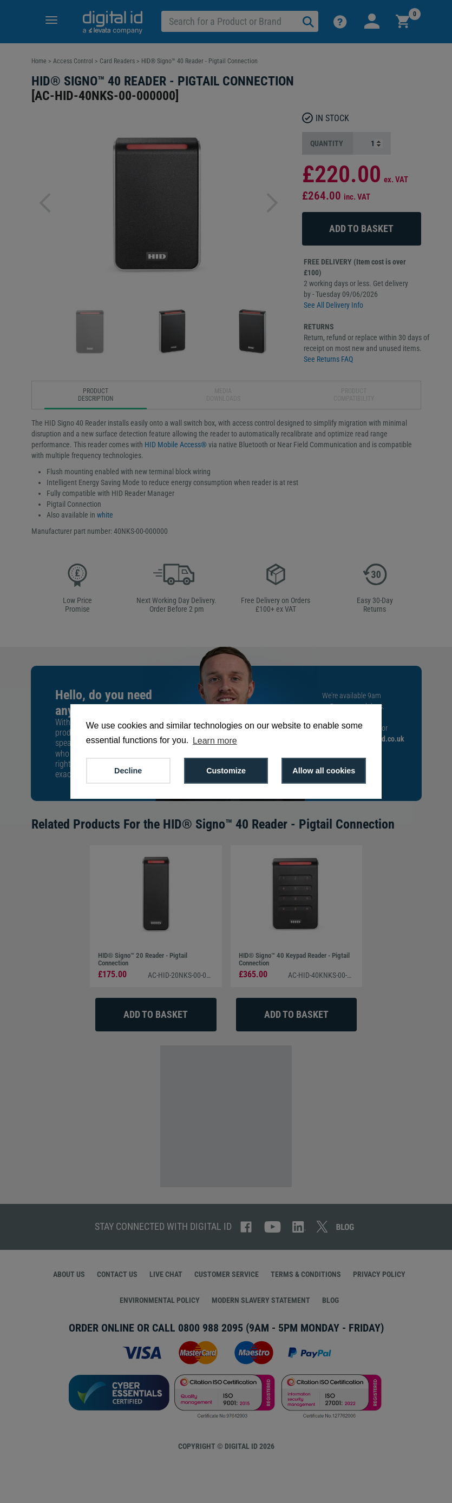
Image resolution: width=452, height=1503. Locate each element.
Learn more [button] (215, 740)
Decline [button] (128, 770)
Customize (226, 770)
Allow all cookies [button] (323, 770)
